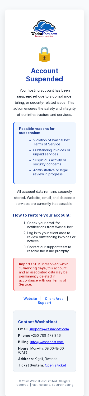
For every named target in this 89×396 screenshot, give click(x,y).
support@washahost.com (49, 329)
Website (30, 299)
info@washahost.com (47, 342)
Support (44, 303)
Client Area (54, 299)
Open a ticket (55, 365)
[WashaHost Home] (44, 42)
